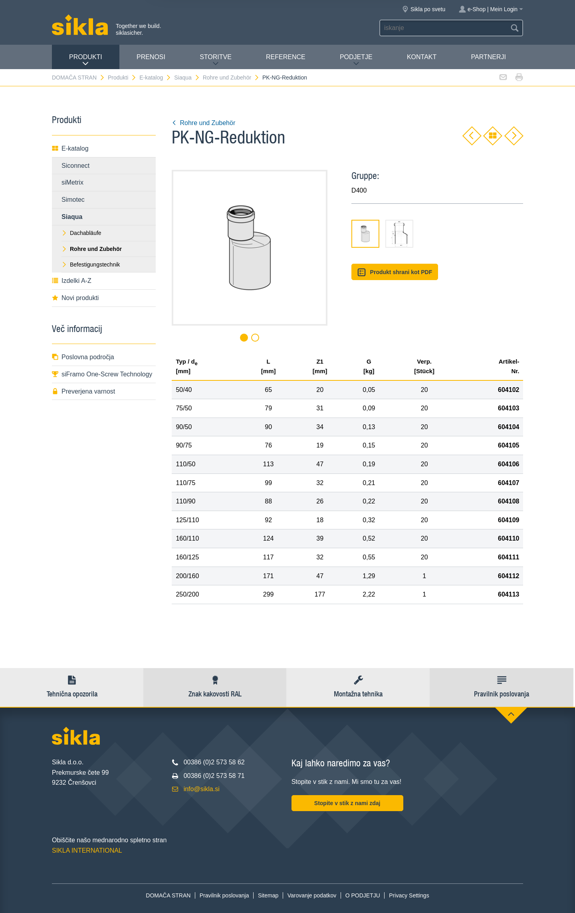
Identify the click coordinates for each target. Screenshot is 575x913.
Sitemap (268, 895)
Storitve (216, 60)
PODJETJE (356, 60)
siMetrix (72, 182)
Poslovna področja (83, 357)
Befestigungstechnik (90, 264)
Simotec (73, 199)
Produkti (85, 60)
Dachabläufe (81, 233)
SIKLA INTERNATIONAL (87, 850)
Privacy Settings (409, 895)
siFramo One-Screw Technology (102, 374)
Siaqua (187, 77)
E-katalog (155, 77)
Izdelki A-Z (71, 280)
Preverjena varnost (83, 391)
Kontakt (421, 57)
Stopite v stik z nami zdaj (347, 803)
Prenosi (151, 57)
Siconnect (75, 165)
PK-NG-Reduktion (284, 77)
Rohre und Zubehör (231, 77)
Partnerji (488, 57)
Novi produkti (75, 297)
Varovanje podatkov (312, 895)
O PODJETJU (362, 895)
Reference (285, 57)
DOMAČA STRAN (78, 77)
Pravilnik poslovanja (224, 895)
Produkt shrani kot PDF (394, 272)
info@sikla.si (202, 789)
